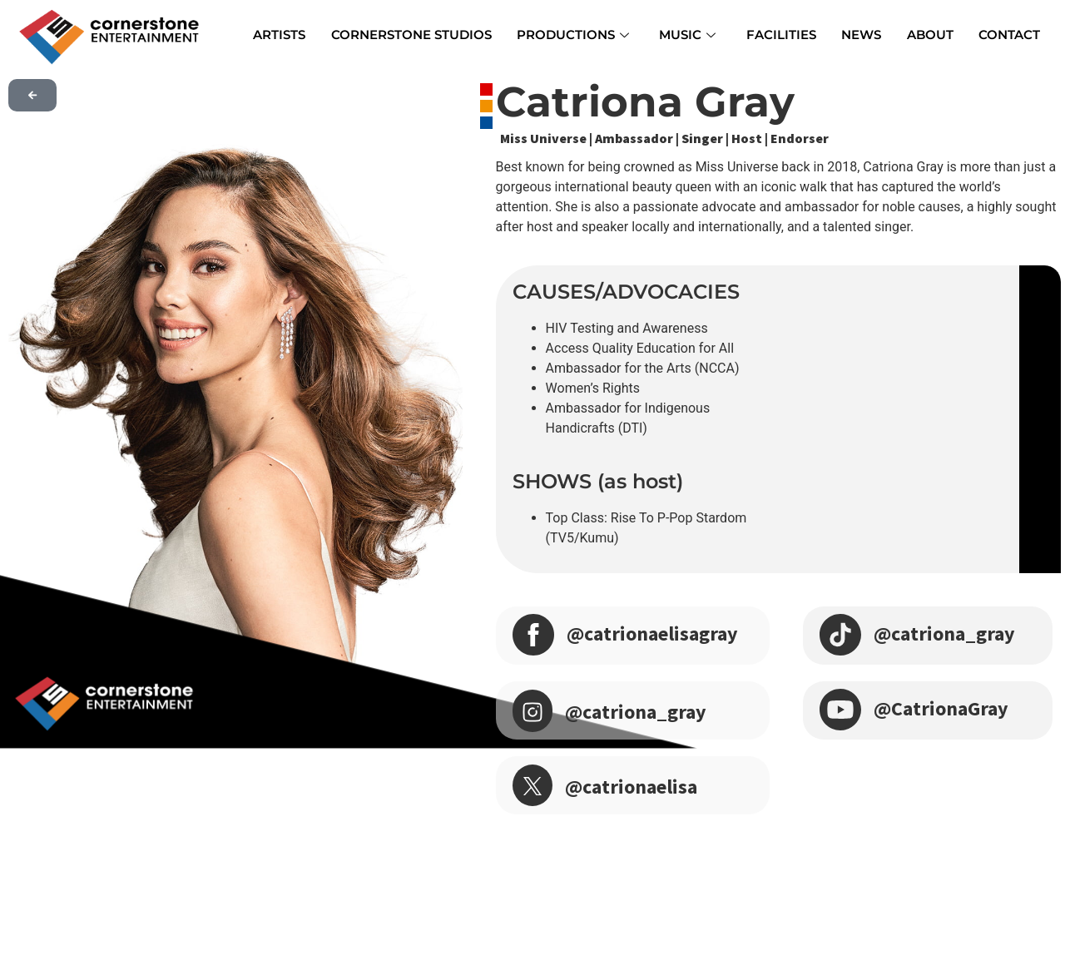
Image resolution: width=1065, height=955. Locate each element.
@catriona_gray (635, 712)
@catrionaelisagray (652, 633)
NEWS (861, 34)
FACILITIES (781, 34)
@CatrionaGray (941, 708)
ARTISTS (281, 34)
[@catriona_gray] (532, 711)
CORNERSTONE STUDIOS (412, 34)
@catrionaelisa (631, 786)
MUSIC (688, 34)
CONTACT (1008, 34)
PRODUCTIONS (574, 34)
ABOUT (929, 34)
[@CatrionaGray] (840, 707)
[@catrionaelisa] (532, 785)
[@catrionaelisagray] (533, 633)
